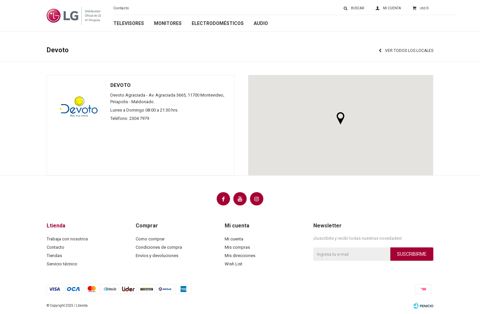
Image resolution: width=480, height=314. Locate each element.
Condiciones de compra (159, 247)
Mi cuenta (234, 238)
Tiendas (54, 255)
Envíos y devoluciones (157, 255)
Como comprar (150, 238)
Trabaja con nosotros (67, 238)
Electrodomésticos (218, 23)
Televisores (128, 23)
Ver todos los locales (409, 50)
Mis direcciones (240, 255)
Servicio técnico (62, 263)
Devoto (120, 85)
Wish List (233, 263)
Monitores (168, 23)
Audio (261, 23)
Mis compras (237, 247)
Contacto (121, 8)
